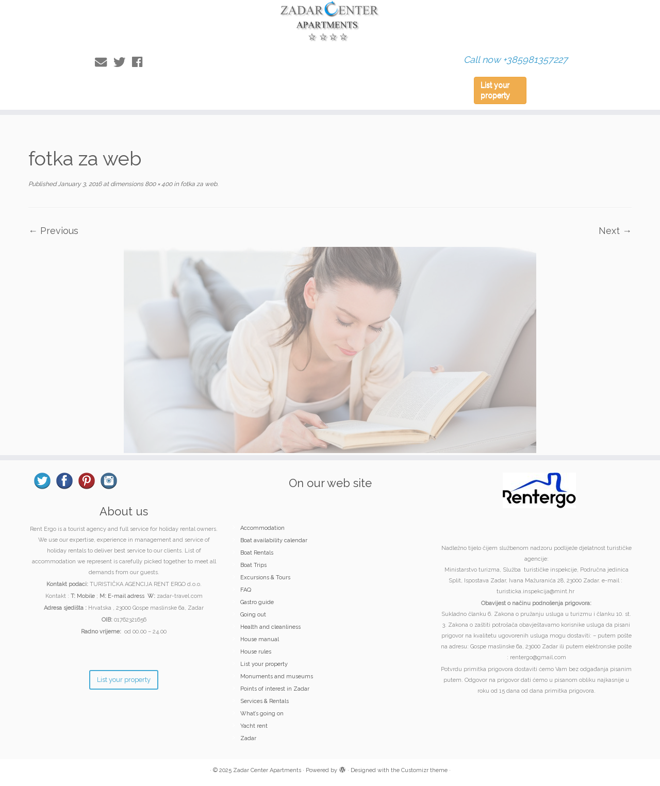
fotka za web (198, 184)
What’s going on (262, 713)
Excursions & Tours (265, 577)
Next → (615, 230)
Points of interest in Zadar (274, 688)
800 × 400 (157, 184)
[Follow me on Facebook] (140, 62)
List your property (495, 90)
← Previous (53, 230)
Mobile (86, 596)
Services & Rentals (264, 701)
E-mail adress (126, 596)
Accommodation (262, 528)
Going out (253, 614)
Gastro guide (257, 602)
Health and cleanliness (270, 627)
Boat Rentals (256, 552)
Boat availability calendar (273, 540)
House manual (259, 639)
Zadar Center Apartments (267, 770)
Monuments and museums (276, 676)
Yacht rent (254, 726)
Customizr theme (424, 770)
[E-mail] (104, 62)
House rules (255, 651)
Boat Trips (253, 565)
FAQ (245, 590)
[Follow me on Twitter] (122, 62)
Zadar (248, 738)
